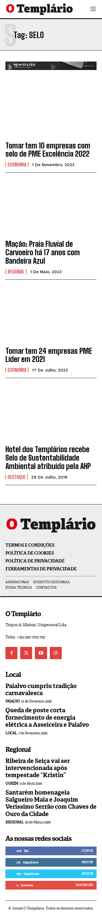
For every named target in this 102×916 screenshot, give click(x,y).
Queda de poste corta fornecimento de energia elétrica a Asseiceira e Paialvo (47, 717)
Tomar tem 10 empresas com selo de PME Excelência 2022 (47, 150)
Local (11, 733)
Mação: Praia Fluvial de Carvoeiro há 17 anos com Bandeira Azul (42, 252)
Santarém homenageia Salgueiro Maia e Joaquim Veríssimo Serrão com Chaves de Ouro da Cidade (51, 803)
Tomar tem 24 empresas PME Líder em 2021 (48, 355)
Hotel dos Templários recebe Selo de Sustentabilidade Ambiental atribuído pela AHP (48, 458)
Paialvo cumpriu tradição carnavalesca (41, 689)
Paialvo (12, 701)
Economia (17, 164)
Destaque (17, 476)
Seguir (87, 862)
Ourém (11, 783)
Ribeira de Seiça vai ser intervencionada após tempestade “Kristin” (37, 768)
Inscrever (84, 885)
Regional (16, 271)
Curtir (87, 851)
